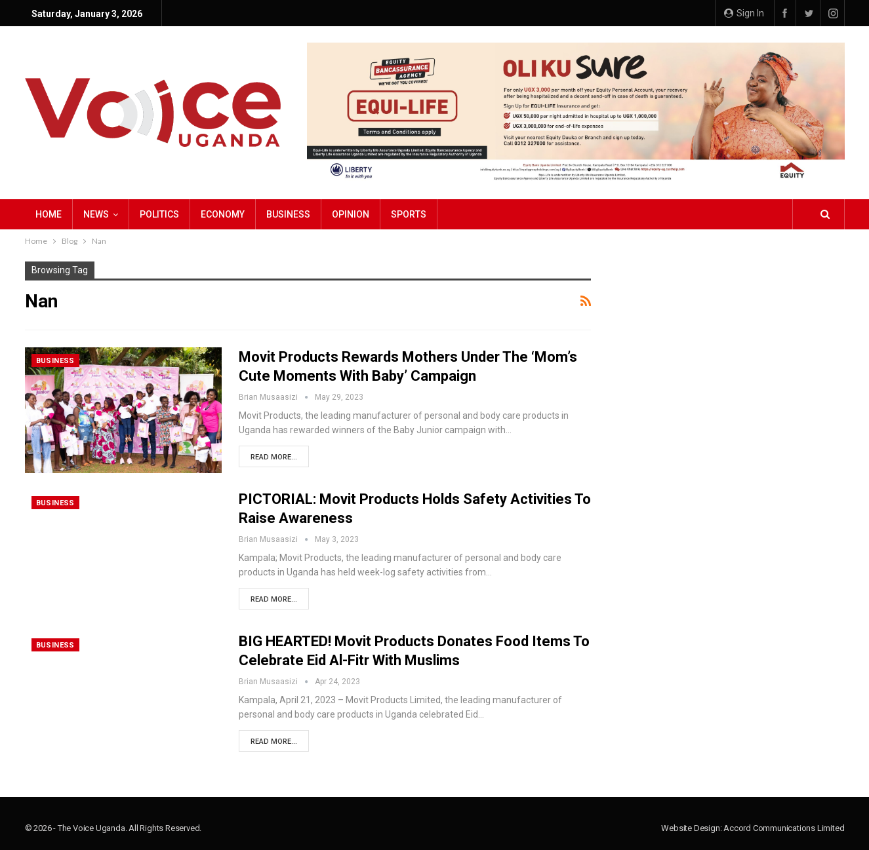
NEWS (96, 214)
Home (48, 214)
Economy (223, 214)
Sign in (744, 13)
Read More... (274, 457)
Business (288, 214)
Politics (159, 214)
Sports (408, 214)
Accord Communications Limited (783, 828)
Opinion (350, 214)
